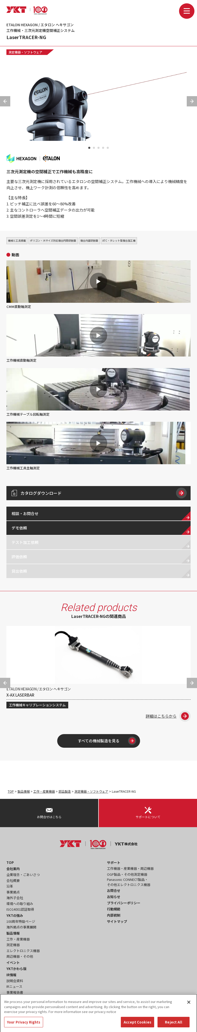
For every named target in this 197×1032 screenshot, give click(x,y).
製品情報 (23, 791)
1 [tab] (89, 148)
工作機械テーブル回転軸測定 (98, 392)
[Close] (188, 1006)
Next (192, 101)
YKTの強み (14, 915)
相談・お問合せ (25, 513)
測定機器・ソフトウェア (25, 52)
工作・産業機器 (44, 791)
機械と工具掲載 (17, 240)
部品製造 (64, 791)
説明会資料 (14, 980)
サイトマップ (117, 921)
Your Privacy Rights (23, 1026)
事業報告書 (14, 992)
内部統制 (113, 915)
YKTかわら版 (16, 968)
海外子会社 (14, 897)
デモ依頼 (19, 528)
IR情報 (11, 974)
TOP (11, 791)
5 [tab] (108, 148)
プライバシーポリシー (123, 902)
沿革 (9, 886)
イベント (13, 962)
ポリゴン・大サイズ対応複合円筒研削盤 (53, 240)
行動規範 (113, 909)
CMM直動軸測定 (98, 284)
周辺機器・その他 (19, 956)
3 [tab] (98, 148)
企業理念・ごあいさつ (23, 874)
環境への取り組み (19, 903)
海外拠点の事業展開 (21, 927)
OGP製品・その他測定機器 (127, 874)
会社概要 (13, 880)
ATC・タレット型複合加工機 (118, 240)
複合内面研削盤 (89, 240)
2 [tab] (94, 148)
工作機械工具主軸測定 (98, 446)
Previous (5, 101)
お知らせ (113, 896)
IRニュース (14, 986)
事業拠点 (13, 892)
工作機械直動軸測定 (98, 338)
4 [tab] (103, 148)
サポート (113, 862)
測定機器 (13, 944)
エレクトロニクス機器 (23, 950)
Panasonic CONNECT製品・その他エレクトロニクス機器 (128, 882)
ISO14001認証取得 (20, 909)
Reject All (173, 1026)
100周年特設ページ (20, 921)
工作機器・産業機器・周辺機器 (130, 868)
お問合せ (113, 890)
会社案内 (13, 868)
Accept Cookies (137, 1026)
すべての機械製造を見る (107, 741)
